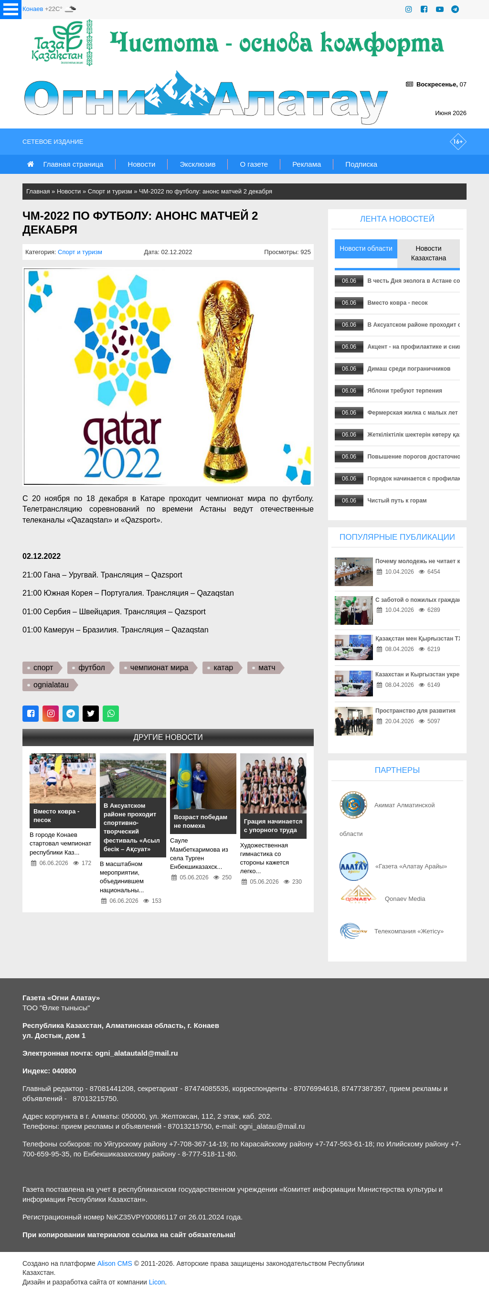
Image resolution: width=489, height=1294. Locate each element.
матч (266, 667)
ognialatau (51, 685)
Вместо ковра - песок (397, 302)
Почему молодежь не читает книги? (426, 561)
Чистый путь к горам (396, 500)
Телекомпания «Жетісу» (409, 931)
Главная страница (73, 164)
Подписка (361, 164)
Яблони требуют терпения (404, 390)
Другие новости (167, 737)
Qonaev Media (405, 898)
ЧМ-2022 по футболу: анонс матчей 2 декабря (205, 191)
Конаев (32, 8)
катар (223, 667)
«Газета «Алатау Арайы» (411, 866)
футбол (91, 667)
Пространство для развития (415, 710)
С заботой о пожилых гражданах (421, 600)
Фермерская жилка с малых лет (412, 412)
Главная (38, 191)
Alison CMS (114, 1263)
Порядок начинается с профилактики (420, 478)
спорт (43, 667)
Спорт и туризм (110, 191)
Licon (157, 1282)
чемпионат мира (159, 667)
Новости (141, 164)
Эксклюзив (197, 164)
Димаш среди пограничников (408, 368)
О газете (254, 164)
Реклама (306, 164)
